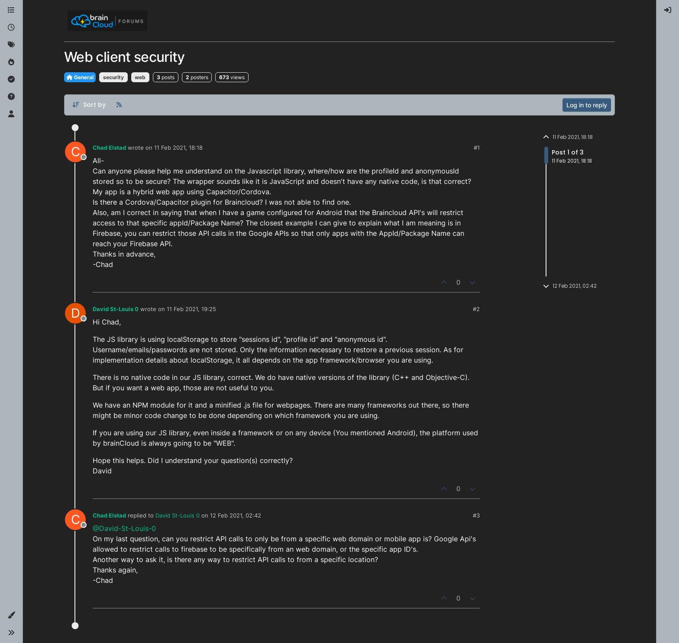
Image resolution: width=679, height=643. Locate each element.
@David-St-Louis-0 (124, 528)
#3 (476, 515)
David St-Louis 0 (116, 308)
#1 (477, 147)
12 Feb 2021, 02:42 (235, 515)
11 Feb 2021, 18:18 (178, 147)
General (80, 77)
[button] (11, 615)
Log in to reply (586, 105)
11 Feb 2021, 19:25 (191, 308)
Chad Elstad (109, 147)
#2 (476, 308)
